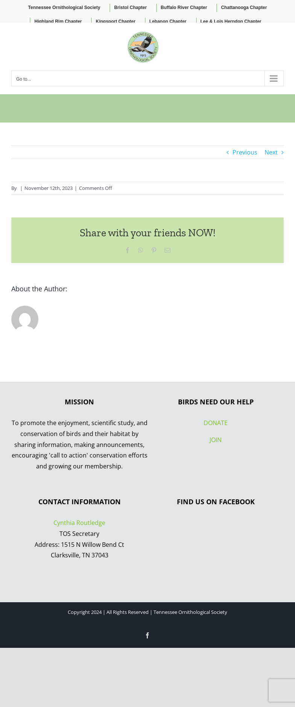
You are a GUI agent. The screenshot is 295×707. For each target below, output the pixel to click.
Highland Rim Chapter (58, 21)
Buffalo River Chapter (184, 7)
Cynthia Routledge (79, 523)
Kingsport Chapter (115, 21)
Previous (245, 152)
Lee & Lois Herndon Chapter (231, 21)
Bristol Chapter (130, 7)
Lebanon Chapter (168, 21)
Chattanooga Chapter (244, 7)
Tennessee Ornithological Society (64, 7)
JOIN (216, 440)
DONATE (216, 423)
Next (271, 152)
